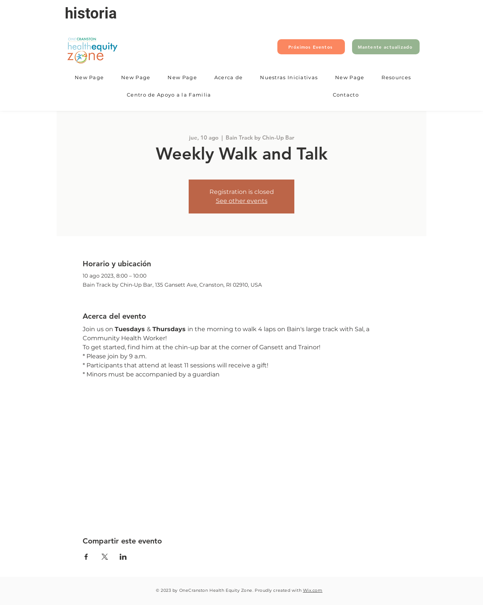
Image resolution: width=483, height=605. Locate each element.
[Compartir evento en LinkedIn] (123, 557)
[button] (229, 78)
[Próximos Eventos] (311, 46)
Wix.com (313, 590)
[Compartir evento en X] (104, 557)
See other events (242, 200)
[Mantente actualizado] (386, 46)
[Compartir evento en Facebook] (86, 557)
